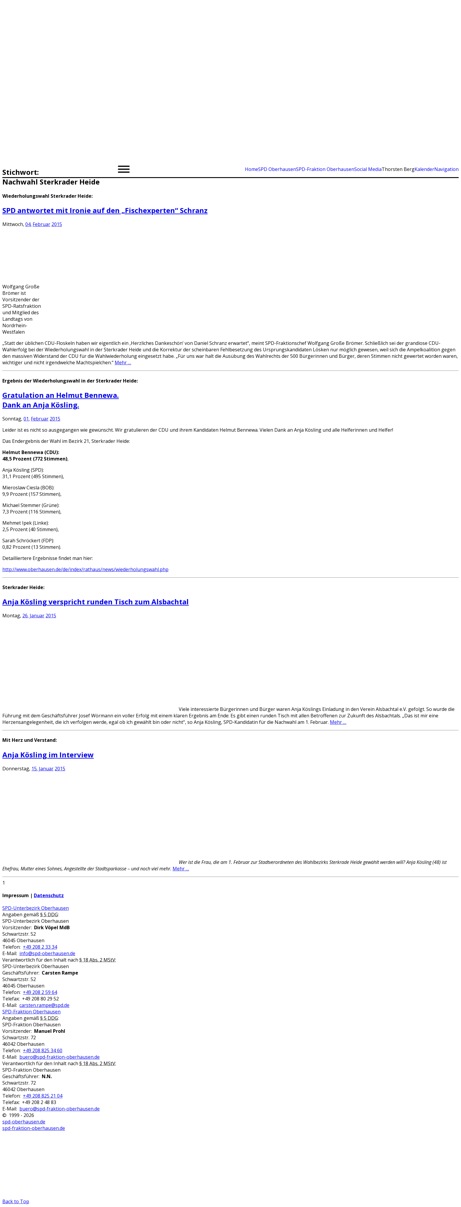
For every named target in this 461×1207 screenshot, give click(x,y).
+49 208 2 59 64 (40, 992)
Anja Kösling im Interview (48, 754)
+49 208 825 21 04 (42, 1096)
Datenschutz (49, 895)
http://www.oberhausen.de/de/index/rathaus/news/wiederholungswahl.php (85, 569)
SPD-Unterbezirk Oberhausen (35, 908)
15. (34, 768)
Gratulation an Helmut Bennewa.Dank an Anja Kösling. (60, 400)
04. (28, 224)
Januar (37, 615)
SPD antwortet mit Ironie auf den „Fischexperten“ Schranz (105, 210)
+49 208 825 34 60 (42, 1050)
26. (25, 615)
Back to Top (15, 1201)
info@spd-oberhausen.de (47, 953)
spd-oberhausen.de (23, 1121)
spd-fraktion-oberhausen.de (33, 1128)
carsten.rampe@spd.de (44, 1005)
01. (27, 418)
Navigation (446, 169)
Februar (41, 224)
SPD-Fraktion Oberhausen (31, 1011)
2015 (56, 224)
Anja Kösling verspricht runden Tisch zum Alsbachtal (95, 601)
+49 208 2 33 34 (40, 947)
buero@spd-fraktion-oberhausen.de (59, 1057)
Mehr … (123, 362)
